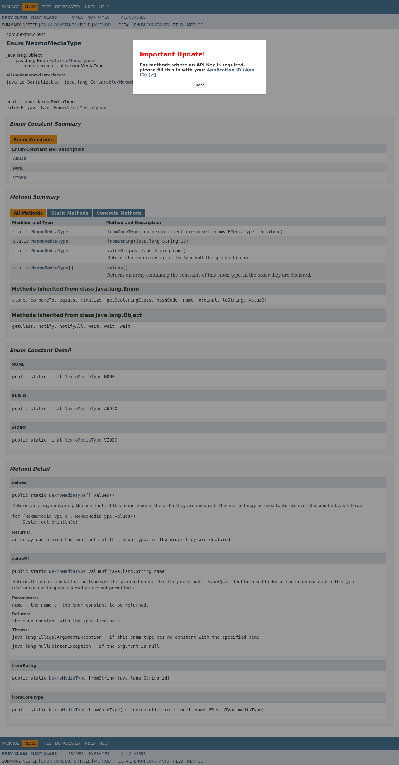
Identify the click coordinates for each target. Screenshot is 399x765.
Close (199, 85)
